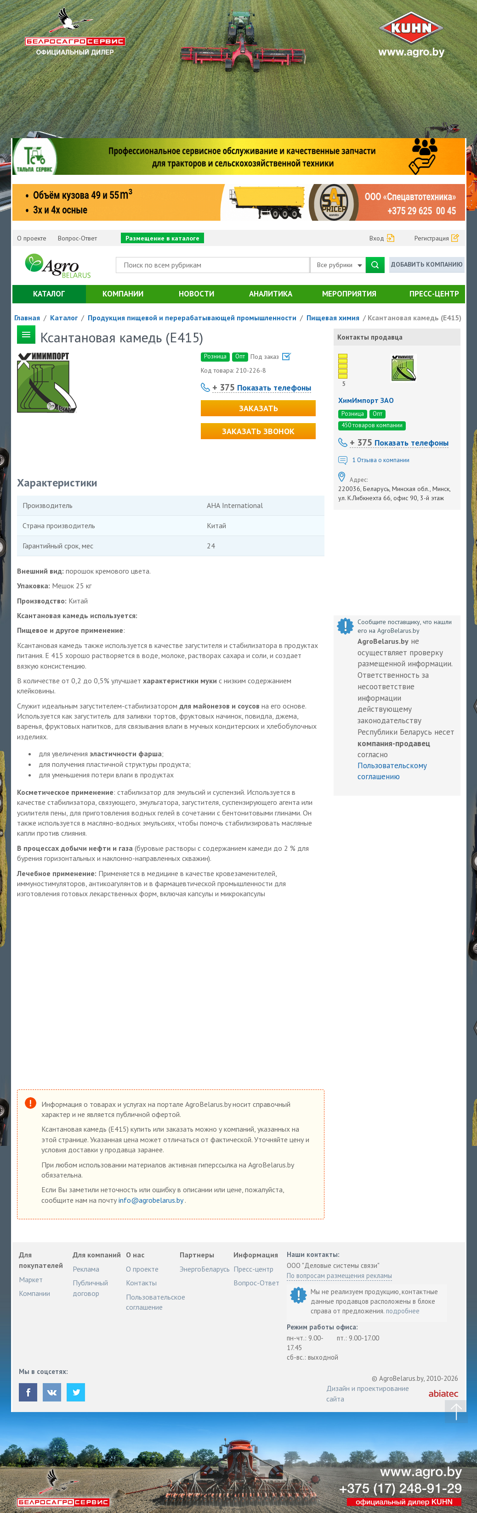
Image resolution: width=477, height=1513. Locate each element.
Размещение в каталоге (162, 238)
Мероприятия (349, 294)
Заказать (258, 408)
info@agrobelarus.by (152, 1200)
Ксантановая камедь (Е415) (414, 317)
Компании (122, 294)
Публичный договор (90, 1287)
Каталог (49, 294)
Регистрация (432, 238)
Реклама (86, 1268)
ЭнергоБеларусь (205, 1268)
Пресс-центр (434, 294)
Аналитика (270, 294)
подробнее (403, 1310)
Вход (376, 238)
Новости (196, 294)
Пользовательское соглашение (155, 1302)
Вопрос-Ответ (77, 238)
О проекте (31, 238)
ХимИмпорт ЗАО (366, 400)
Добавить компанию (427, 264)
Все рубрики (339, 265)
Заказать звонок (258, 431)
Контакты (141, 1282)
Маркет (31, 1279)
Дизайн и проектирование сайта (367, 1393)
